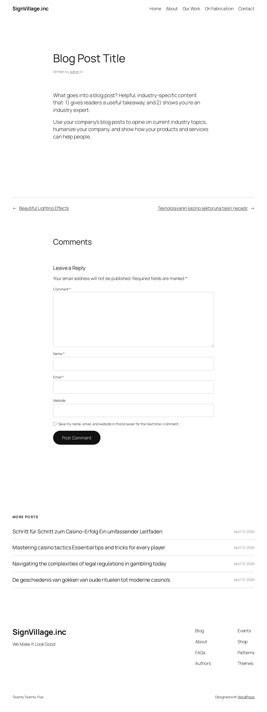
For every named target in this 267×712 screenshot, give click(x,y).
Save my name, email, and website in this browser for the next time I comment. (118, 424)
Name (58, 353)
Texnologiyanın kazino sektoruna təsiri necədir (203, 208)
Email (58, 377)
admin (75, 71)
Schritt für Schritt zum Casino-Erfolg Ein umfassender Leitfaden (87, 532)
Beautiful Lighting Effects (44, 208)
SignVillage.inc (30, 8)
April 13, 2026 (244, 531)
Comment (62, 289)
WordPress (246, 697)
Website (59, 400)
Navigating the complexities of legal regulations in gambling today (89, 564)
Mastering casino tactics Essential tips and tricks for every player (88, 548)
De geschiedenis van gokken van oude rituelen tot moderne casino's (91, 580)
